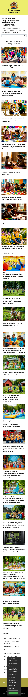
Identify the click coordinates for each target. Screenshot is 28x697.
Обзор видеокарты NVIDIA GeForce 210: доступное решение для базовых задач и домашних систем (14, 550)
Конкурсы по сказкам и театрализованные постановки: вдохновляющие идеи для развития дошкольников (13, 474)
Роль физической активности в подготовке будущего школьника (12, 66)
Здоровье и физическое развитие (11, 642)
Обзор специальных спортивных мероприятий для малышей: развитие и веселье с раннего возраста (14, 275)
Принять (13, 693)
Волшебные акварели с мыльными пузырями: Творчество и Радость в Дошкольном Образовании (13, 146)
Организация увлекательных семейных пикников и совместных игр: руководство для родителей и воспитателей (14, 575)
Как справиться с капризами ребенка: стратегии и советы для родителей (12, 172)
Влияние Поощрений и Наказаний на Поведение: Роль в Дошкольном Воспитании (13, 119)
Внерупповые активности (12, 638)
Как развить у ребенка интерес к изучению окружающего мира (12, 247)
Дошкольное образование (14, 11)
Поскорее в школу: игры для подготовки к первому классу (11, 198)
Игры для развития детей (12, 646)
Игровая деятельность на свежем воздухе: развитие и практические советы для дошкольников (12, 300)
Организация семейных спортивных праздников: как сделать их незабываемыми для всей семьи (14, 626)
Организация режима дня (12, 653)
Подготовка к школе (10, 656)
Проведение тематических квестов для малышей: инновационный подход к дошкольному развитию (12, 600)
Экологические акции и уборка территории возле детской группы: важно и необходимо (13, 374)
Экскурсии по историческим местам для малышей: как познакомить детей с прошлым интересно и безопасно (13, 524)
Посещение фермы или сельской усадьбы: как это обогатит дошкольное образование (12, 398)
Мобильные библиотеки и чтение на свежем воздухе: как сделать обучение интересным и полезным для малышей (13, 499)
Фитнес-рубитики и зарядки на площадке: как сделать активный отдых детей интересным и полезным (13, 423)
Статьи (6, 669)
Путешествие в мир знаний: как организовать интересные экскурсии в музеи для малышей (14, 350)
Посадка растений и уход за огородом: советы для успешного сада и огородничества (12, 326)
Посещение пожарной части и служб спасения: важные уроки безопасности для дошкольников (13, 449)
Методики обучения (10, 650)
